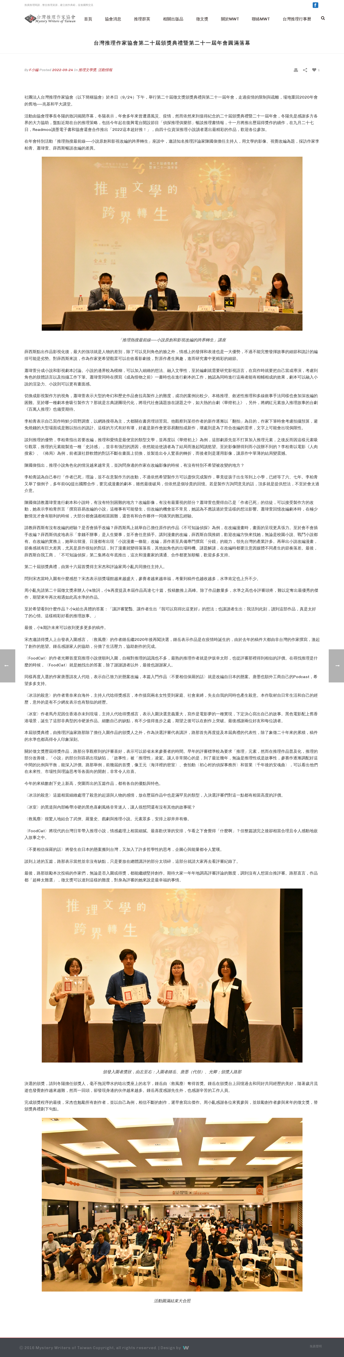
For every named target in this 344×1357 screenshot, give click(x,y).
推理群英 (142, 19)
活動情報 (105, 70)
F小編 (33, 70)
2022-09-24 (62, 70)
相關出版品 (173, 19)
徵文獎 (202, 19)
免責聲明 (316, 1346)
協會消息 (113, 19)
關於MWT (230, 19)
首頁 (88, 19)
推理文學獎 (87, 70)
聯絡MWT (261, 19)
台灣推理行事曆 (297, 19)
